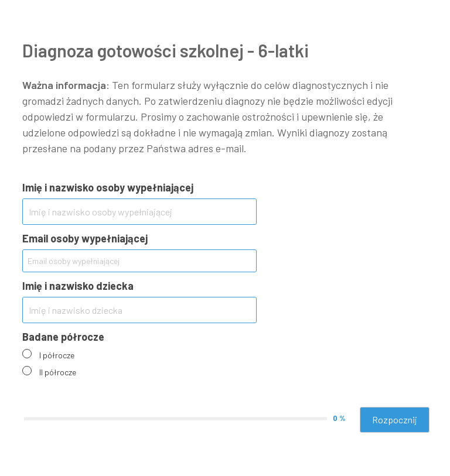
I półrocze (56, 355)
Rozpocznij (394, 419)
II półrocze (57, 372)
